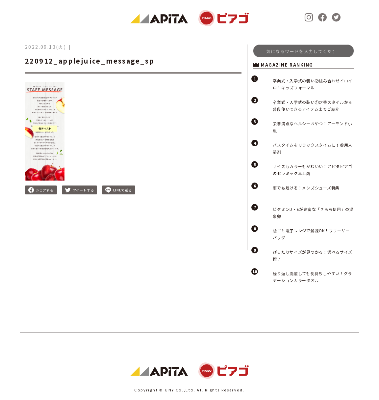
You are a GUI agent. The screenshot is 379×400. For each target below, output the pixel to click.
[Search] (303, 50)
